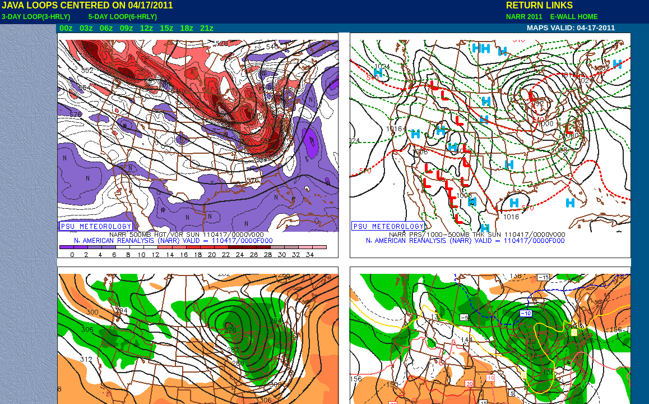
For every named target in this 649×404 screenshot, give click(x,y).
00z (66, 28)
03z (86, 28)
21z (207, 28)
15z (166, 28)
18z (187, 28)
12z (146, 28)
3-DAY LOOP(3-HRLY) (36, 17)
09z (127, 28)
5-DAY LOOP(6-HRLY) (123, 17)
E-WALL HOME (572, 17)
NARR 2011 (525, 17)
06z (106, 28)
